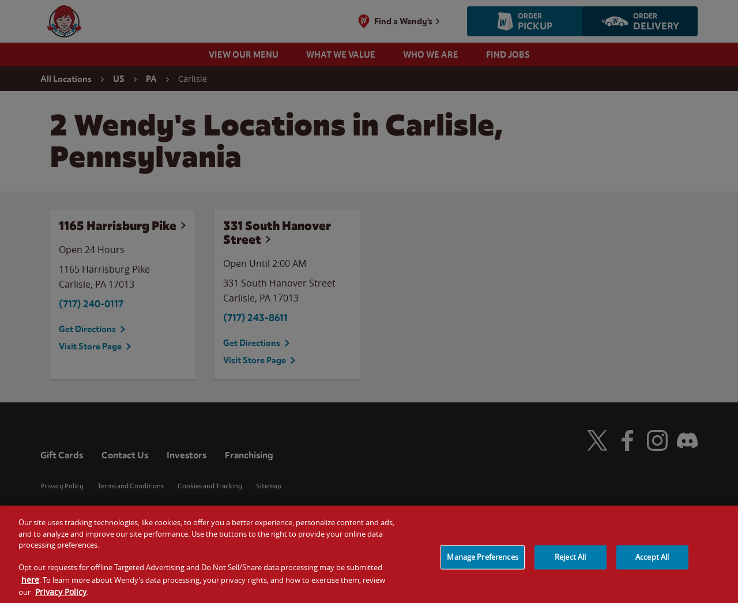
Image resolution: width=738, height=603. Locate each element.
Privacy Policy (60, 597)
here (30, 584)
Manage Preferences (482, 562)
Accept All (652, 562)
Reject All (570, 562)
